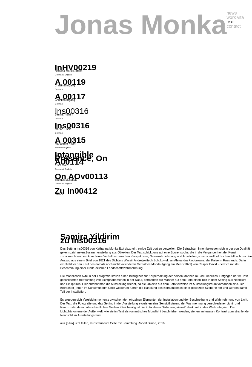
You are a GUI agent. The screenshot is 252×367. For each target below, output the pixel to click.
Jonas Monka (141, 24)
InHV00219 (75, 67)
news (232, 13)
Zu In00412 (76, 190)
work (232, 17)
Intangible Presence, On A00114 (81, 158)
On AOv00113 (81, 176)
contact (234, 26)
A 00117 (70, 96)
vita (240, 17)
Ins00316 (72, 125)
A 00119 (70, 81)
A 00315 (70, 140)
